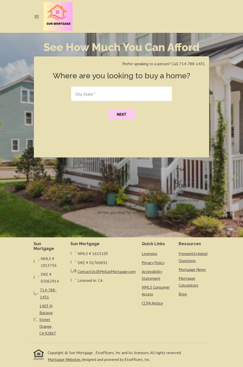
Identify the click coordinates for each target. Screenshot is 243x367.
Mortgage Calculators (188, 282)
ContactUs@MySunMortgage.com (107, 271)
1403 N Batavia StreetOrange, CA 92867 (47, 319)
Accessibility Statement (152, 275)
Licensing (149, 253)
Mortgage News (192, 269)
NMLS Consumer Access (156, 290)
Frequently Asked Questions (193, 257)
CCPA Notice (152, 303)
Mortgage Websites (65, 359)
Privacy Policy (153, 262)
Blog (183, 293)
